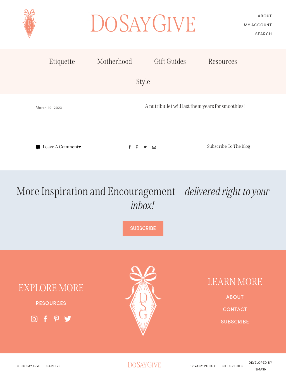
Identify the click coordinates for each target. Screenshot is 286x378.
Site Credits (232, 365)
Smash (261, 369)
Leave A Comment (58, 147)
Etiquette (62, 61)
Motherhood (114, 61)
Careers (53, 365)
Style (143, 81)
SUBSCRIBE (143, 227)
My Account (258, 24)
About (265, 15)
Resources (222, 61)
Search (263, 33)
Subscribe (235, 321)
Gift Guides (170, 61)
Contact (235, 309)
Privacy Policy (202, 365)
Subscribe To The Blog (228, 146)
